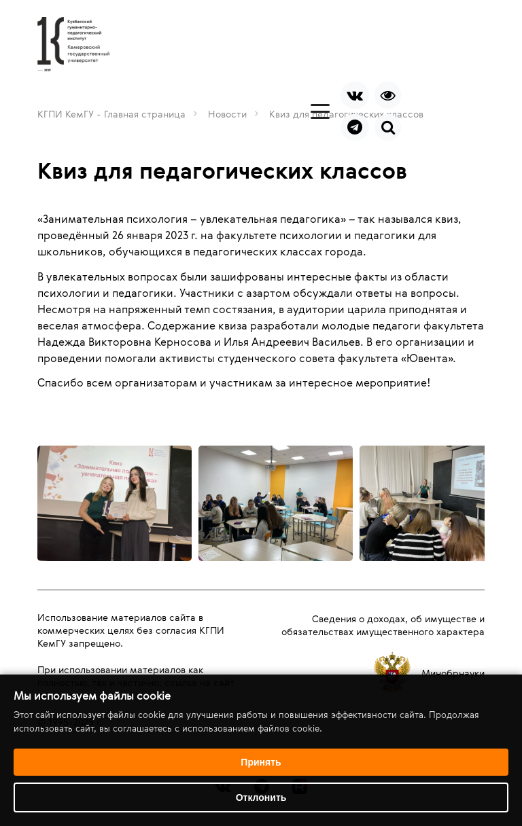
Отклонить (261, 797)
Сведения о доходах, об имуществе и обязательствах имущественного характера (383, 625)
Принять (261, 762)
